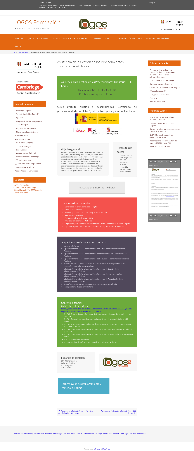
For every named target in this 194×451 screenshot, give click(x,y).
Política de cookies (58, 7)
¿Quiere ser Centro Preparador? (28, 163)
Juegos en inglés (24, 146)
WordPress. (106, 449)
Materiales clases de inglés (27, 132)
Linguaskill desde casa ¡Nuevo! (29, 121)
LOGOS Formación (37, 22)
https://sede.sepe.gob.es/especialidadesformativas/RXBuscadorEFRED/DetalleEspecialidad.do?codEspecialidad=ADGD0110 (96, 310)
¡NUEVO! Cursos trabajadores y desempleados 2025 (162, 118)
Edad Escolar (21, 149)
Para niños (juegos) (24, 142)
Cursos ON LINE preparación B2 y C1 (165, 87)
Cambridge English (23, 110)
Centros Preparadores (25, 167)
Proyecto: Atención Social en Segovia (162, 124)
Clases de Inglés (21, 124)
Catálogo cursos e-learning (161, 84)
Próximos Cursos (23, 52)
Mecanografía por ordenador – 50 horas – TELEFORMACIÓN (163, 141)
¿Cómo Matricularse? (23, 160)
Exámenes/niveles (22, 139)
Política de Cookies (72, 433)
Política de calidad (157, 101)
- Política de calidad (137, 433)
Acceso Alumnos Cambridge (26, 170)
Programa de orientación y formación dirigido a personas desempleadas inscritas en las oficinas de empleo (162, 73)
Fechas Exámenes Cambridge (27, 156)
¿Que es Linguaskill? (158, 91)
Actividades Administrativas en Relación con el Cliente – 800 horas (75, 412)
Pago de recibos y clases (26, 128)
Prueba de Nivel (21, 135)
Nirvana (97, 449)
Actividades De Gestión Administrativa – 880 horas (118, 412)
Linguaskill (19, 117)
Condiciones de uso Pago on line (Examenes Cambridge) (104, 433)
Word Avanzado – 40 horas (160, 146)
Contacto (153, 98)
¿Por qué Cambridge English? (27, 114)
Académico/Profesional (26, 153)
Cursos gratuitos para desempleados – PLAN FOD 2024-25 (165, 130)
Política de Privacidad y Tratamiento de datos (32, 433)
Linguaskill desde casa (160, 94)
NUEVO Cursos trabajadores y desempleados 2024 (162, 136)
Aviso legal (57, 433)
